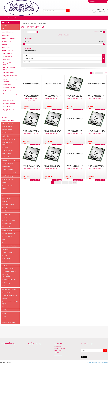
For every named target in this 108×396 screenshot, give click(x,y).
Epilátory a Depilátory (8, 311)
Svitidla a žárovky (7, 208)
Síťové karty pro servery (9, 132)
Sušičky (4, 249)
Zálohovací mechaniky (9, 135)
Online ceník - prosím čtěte (9, 18)
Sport (4, 348)
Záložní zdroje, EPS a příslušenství (8, 142)
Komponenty (5, 67)
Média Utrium (6, 92)
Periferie (4, 76)
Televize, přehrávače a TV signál (10, 334)
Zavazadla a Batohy (8, 300)
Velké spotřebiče (7, 162)
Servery (5, 129)
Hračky (4, 331)
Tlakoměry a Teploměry (9, 327)
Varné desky (6, 246)
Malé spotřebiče (7, 158)
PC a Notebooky (6, 73)
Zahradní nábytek (7, 211)
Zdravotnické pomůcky (9, 321)
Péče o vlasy (6, 324)
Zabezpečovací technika (9, 205)
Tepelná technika (7, 201)
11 (102, 41)
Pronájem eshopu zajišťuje (94, 394)
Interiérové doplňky (8, 198)
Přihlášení (92, 1)
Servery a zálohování (7, 82)
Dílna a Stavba (6, 186)
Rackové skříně (7, 116)
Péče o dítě (5, 318)
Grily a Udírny (6, 189)
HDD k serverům (7, 88)
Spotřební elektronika (8, 152)
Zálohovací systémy (8, 138)
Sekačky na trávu (7, 195)
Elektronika (5, 58)
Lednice (4, 221)
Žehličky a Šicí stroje (8, 284)
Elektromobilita (7, 294)
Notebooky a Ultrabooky (9, 171)
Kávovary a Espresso (8, 259)
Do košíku (34, 148)
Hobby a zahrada (7, 155)
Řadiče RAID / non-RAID (9, 120)
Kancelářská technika (7, 64)
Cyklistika (5, 287)
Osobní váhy (6, 315)
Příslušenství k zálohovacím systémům (10, 112)
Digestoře (5, 214)
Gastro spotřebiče (7, 217)
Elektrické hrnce (7, 256)
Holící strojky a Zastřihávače (6, 307)
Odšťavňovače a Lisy (8, 265)
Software (4, 149)
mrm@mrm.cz (58, 387)
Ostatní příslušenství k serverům (9, 95)
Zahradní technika (7, 182)
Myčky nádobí (6, 230)
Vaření (4, 275)
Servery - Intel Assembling (10, 126)
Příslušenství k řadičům (9, 104)
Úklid (3, 271)
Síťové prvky (5, 146)
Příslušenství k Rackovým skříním (9, 100)
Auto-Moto (5, 179)
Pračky (4, 227)
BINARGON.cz (104, 394)
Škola (4, 345)
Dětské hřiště (6, 291)
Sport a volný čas (7, 165)
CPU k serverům (7, 85)
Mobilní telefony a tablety (9, 70)
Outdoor (5, 297)
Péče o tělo (5, 168)
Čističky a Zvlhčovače (8, 252)
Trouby (4, 243)
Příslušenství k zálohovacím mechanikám (10, 108)
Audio (4, 351)
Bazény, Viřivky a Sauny (9, 192)
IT (3, 61)
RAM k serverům (7, 123)
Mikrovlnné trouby (8, 236)
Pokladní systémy (6, 79)
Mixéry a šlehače (7, 262)
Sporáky (4, 224)
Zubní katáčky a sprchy (9, 303)
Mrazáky (5, 233)
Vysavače (5, 281)
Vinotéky (5, 240)
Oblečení (5, 342)
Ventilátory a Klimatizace (9, 278)
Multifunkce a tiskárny (9, 355)
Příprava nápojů (7, 268)
